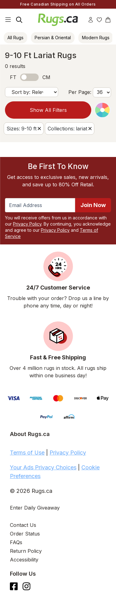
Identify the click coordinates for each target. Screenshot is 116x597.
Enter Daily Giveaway (35, 508)
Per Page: (79, 92)
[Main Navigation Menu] (8, 20)
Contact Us (23, 525)
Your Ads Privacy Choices (43, 467)
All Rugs (15, 37)
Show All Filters (48, 110)
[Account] (91, 20)
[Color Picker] (102, 110)
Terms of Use (27, 452)
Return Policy (26, 551)
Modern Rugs (96, 37)
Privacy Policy (27, 224)
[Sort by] (31, 92)
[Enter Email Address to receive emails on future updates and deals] (40, 205)
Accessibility (24, 560)
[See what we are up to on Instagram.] (26, 586)
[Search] (19, 20)
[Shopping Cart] (108, 20)
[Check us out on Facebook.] (14, 586)
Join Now (93, 205)
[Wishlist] (99, 20)
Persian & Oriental (53, 37)
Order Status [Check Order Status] (25, 534)
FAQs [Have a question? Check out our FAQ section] (16, 542)
